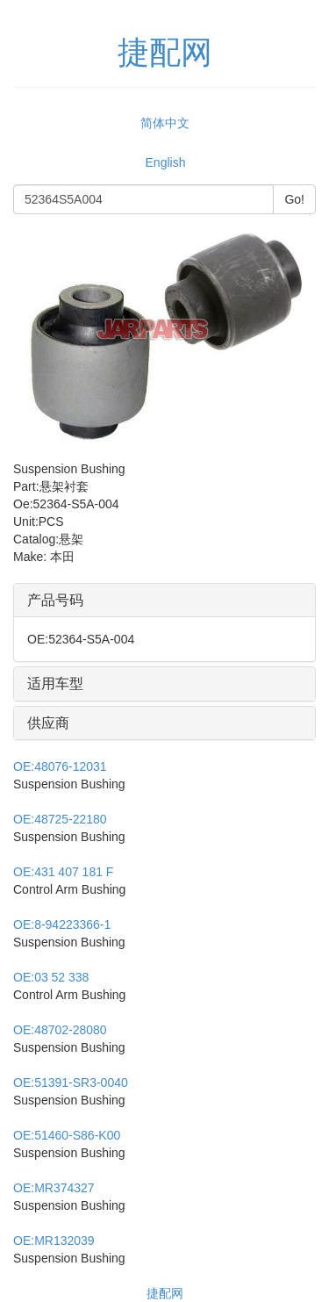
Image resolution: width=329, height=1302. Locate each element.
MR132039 (54, 1241)
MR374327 (54, 1188)
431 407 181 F (63, 872)
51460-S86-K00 (66, 1135)
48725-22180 (60, 819)
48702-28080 (60, 1030)
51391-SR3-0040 (70, 1082)
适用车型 (55, 683)
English (166, 162)
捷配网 (165, 1293)
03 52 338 (51, 977)
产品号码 (55, 600)
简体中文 (165, 123)
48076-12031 (60, 766)
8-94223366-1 (62, 924)
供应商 (48, 723)
